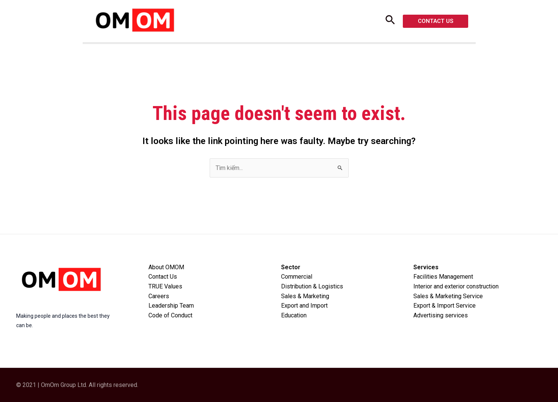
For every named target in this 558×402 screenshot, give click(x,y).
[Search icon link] (390, 22)
